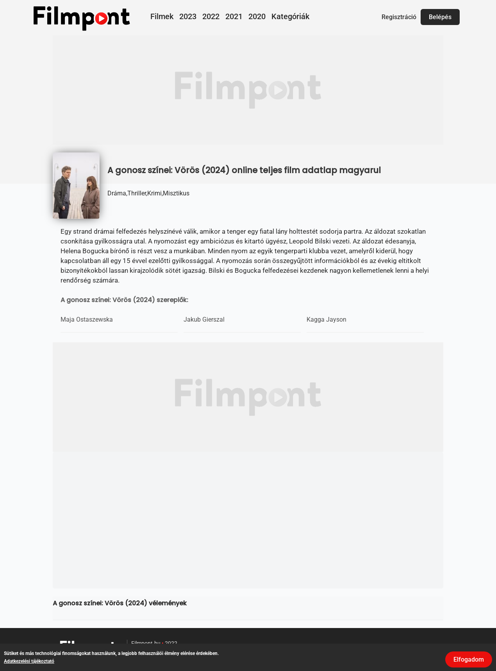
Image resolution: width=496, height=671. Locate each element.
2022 (210, 16)
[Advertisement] (248, 90)
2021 (234, 16)
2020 (257, 16)
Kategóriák (290, 16)
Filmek (161, 16)
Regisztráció (399, 17)
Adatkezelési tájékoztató (29, 661)
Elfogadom (468, 659)
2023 (187, 16)
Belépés (440, 17)
